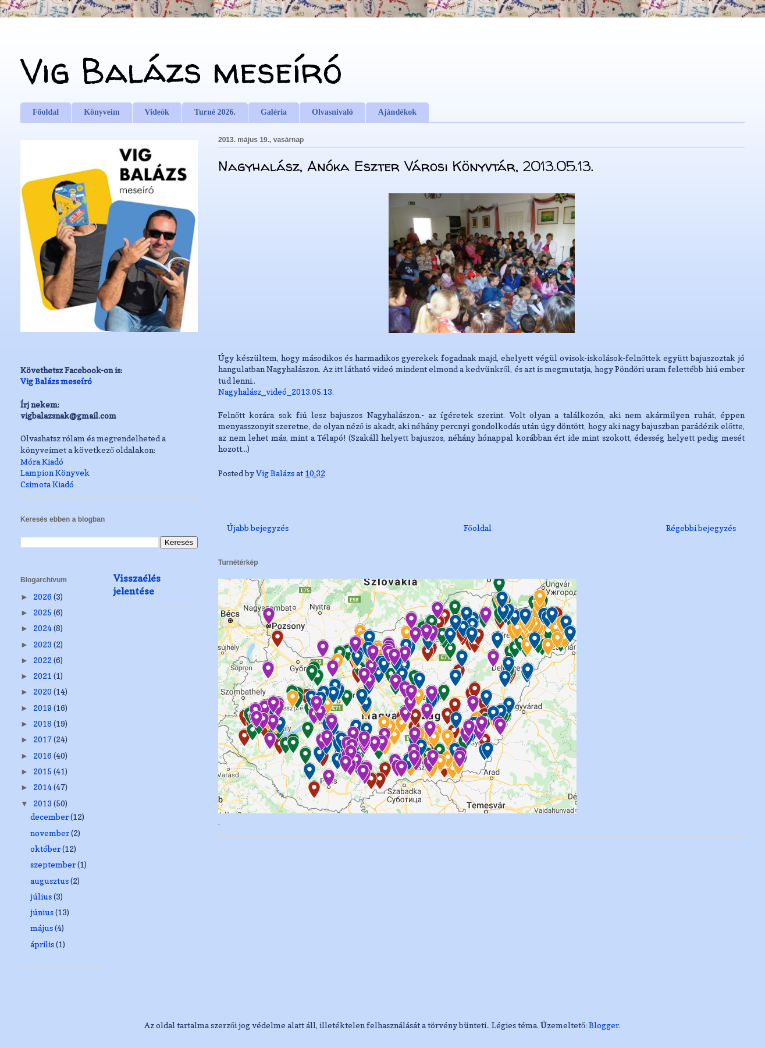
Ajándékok (397, 112)
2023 (43, 644)
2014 (43, 787)
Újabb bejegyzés (258, 528)
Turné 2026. (215, 112)
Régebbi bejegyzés (701, 528)
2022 (43, 660)
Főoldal (46, 112)
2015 (43, 771)
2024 (43, 628)
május (42, 928)
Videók (157, 112)
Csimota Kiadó (47, 484)
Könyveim (101, 112)
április (43, 944)
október (46, 849)
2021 (43, 676)
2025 (43, 612)
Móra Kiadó (41, 461)
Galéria (274, 112)
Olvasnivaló (332, 112)
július (42, 896)
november (50, 833)
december (50, 817)
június (42, 912)
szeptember (53, 864)
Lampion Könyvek (55, 472)
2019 (43, 708)
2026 (43, 596)
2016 (43, 755)
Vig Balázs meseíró (181, 70)
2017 (43, 739)
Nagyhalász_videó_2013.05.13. (276, 391)
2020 (43, 691)
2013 (43, 803)
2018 (43, 723)
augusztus (50, 881)
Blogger (604, 1025)
